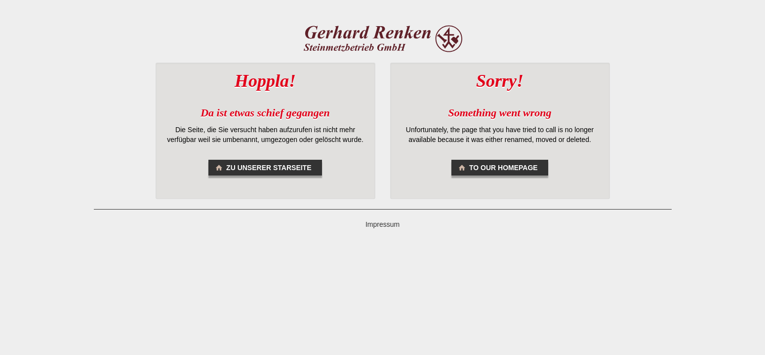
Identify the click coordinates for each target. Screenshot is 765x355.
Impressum (382, 224)
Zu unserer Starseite (262, 168)
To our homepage (497, 168)
